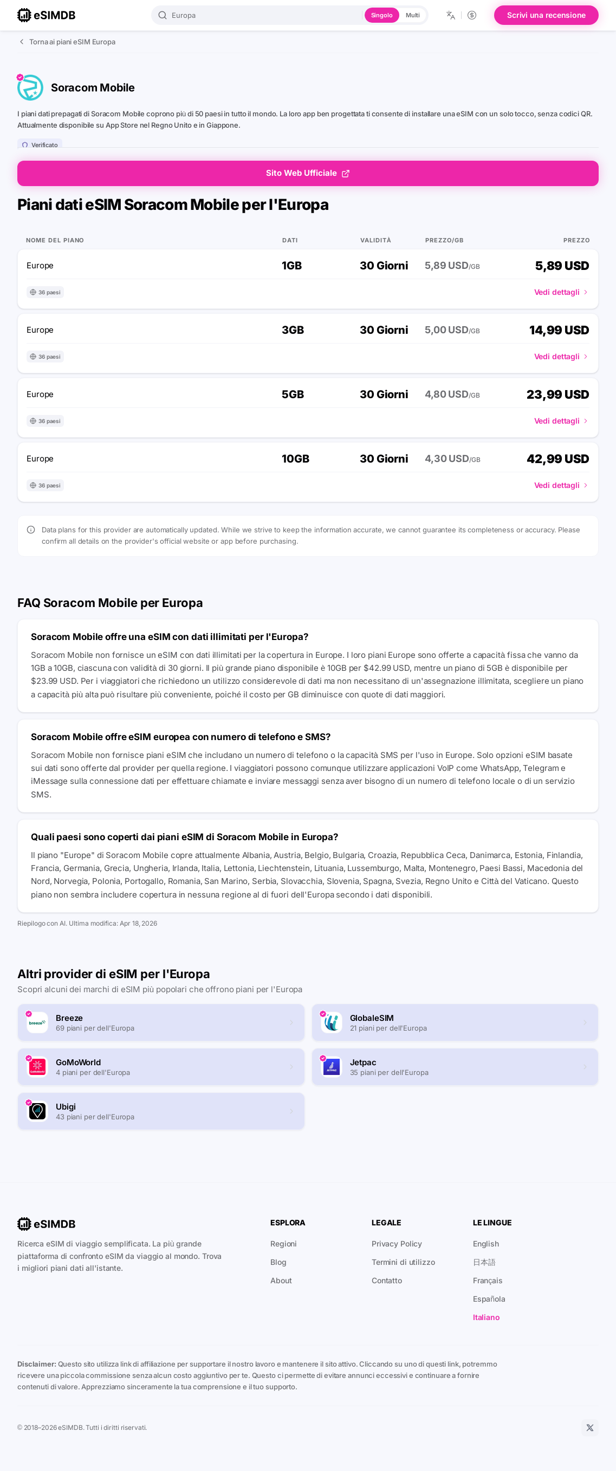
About (280, 1280)
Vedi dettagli (561, 291)
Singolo (382, 15)
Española (489, 1298)
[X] (590, 1427)
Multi (413, 15)
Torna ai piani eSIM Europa (66, 41)
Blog (278, 1261)
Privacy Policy (397, 1243)
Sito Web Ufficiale (308, 173)
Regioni (283, 1243)
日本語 (484, 1261)
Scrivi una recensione (546, 14)
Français (488, 1280)
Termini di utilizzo (403, 1261)
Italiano (486, 1317)
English (486, 1243)
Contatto (387, 1280)
